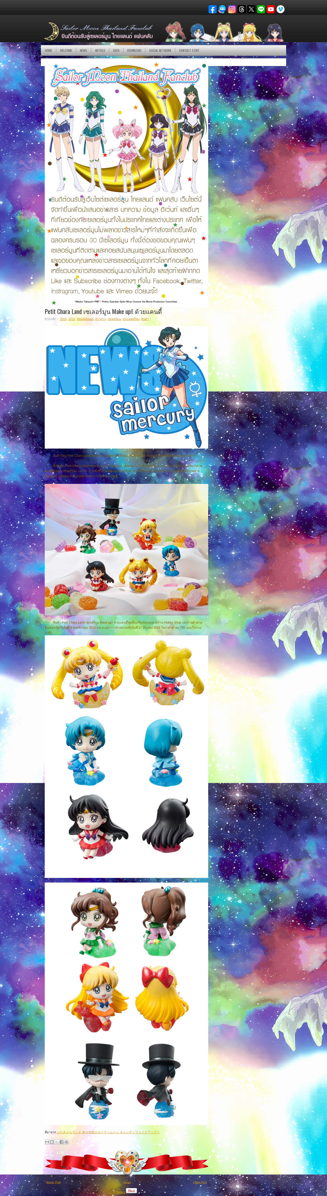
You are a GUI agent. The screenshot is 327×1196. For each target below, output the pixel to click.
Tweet (120, 1192)
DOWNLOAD (134, 50)
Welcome (66, 50)
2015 (71, 319)
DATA (116, 50)
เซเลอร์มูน (114, 319)
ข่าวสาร (100, 319)
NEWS (83, 50)
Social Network (160, 50)
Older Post (200, 1182)
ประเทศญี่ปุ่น (131, 319)
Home (48, 50)
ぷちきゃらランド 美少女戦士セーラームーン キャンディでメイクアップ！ (108, 1132)
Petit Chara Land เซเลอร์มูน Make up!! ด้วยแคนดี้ (103, 311)
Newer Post (53, 1182)
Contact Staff (189, 50)
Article (100, 50)
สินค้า (145, 319)
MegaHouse (85, 319)
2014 (63, 319)
